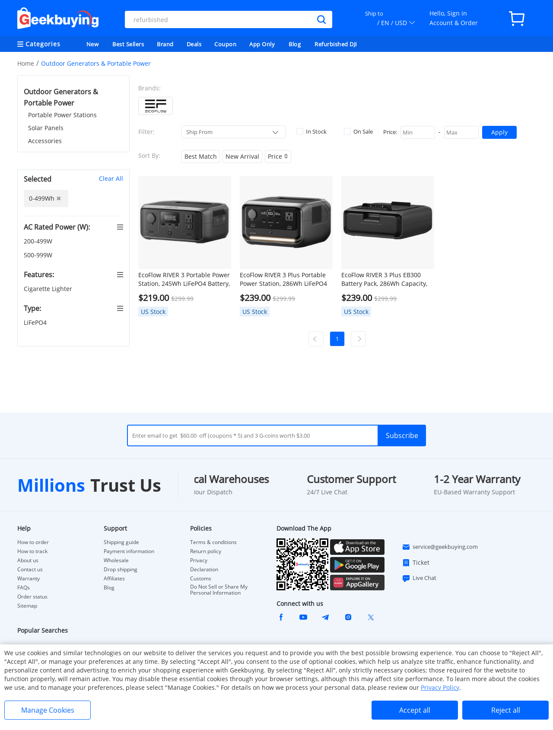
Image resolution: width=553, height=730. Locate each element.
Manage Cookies (47, 710)
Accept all (414, 710)
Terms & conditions (213, 542)
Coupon (225, 44)
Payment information (129, 551)
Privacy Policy (440, 687)
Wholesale (116, 560)
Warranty (28, 579)
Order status (32, 597)
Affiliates (114, 579)
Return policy (205, 551)
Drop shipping (120, 570)
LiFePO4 (36, 322)
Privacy (198, 560)
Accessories (45, 141)
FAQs (23, 588)
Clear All (111, 178)
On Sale (358, 131)
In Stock (311, 131)
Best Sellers (128, 44)
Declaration (204, 570)
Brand (165, 44)
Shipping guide (121, 542)
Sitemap (27, 605)
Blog (295, 44)
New (92, 44)
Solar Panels (46, 128)
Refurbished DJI (336, 44)
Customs (200, 579)
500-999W (39, 255)
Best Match (200, 156)
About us (27, 560)
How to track (32, 551)
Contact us (30, 570)
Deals (194, 44)
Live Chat (419, 578)
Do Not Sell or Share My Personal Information (219, 590)
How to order (33, 542)
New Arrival (242, 156)
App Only (262, 44)
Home (25, 63)
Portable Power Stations (62, 115)
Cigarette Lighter (49, 289)
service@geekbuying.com (440, 547)
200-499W (39, 241)
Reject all (505, 710)
